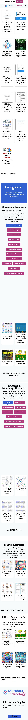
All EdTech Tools (13, 530)
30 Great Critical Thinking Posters (7, 573)
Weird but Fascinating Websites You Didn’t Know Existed (7, 517)
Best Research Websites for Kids (7, 666)
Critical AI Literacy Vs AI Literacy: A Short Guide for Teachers (7, 107)
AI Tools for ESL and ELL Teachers (7, 162)
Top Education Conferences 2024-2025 (21, 573)
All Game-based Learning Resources (14, 374)
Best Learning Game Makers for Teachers (7, 336)
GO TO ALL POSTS (8, 174)
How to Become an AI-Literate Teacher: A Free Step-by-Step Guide (21, 80)
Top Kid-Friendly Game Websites (7, 642)
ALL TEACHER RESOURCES (12, 610)
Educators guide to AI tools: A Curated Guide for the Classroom (21, 26)
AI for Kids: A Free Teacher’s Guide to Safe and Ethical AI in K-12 (7, 135)
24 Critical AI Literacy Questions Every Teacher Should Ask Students (21, 107)
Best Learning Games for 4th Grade (20, 666)
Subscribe (19, 1)
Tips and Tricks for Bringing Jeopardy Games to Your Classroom (20, 338)
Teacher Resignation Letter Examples (20, 597)
